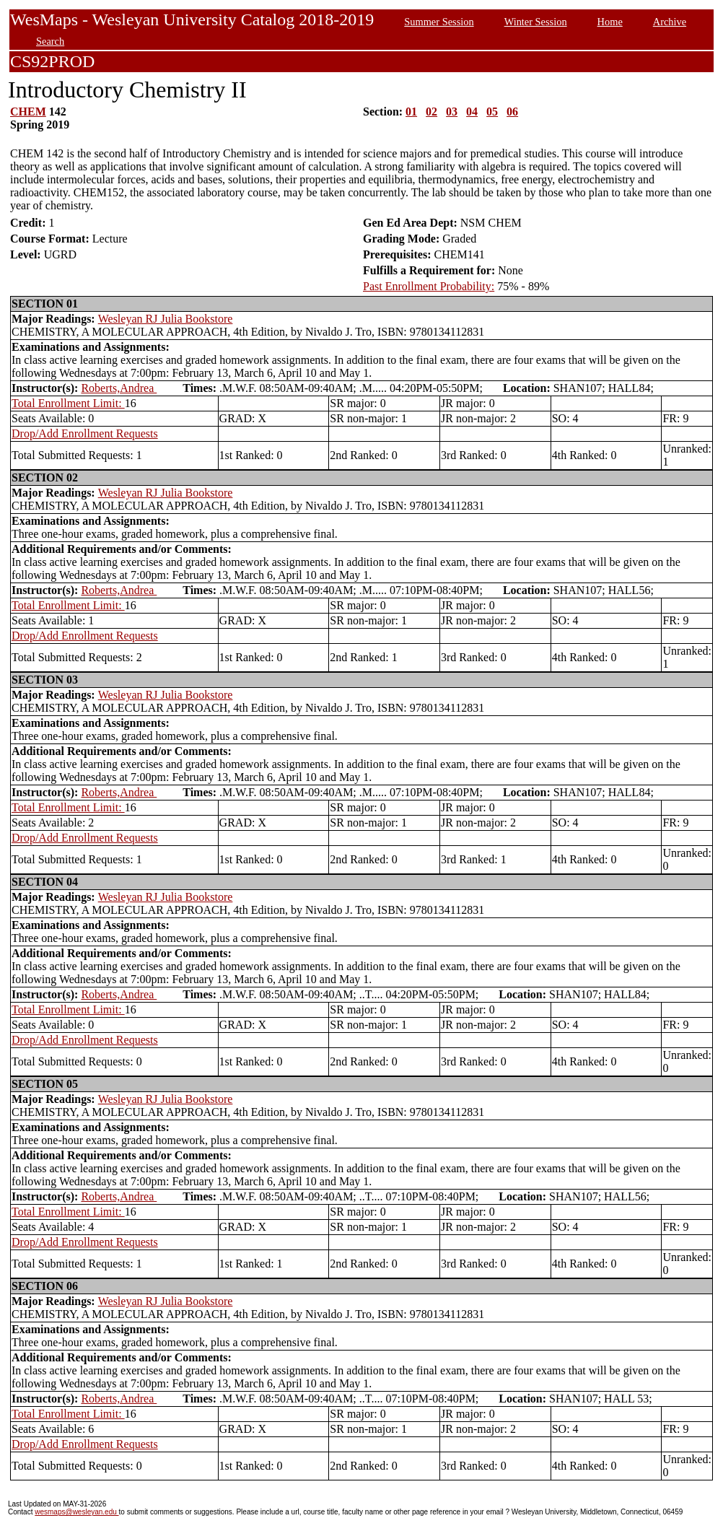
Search (50, 41)
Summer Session (438, 21)
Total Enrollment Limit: (68, 403)
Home (610, 21)
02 (431, 111)
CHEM (28, 111)
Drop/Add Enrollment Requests (85, 433)
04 (472, 111)
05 (492, 111)
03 (451, 111)
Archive (669, 21)
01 (411, 111)
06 (512, 111)
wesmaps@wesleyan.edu (76, 1512)
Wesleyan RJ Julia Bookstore (165, 319)
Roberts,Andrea (119, 388)
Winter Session (535, 21)
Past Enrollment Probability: (428, 286)
